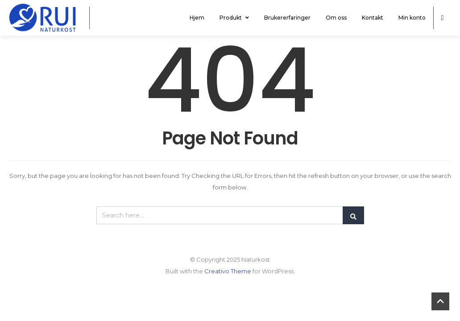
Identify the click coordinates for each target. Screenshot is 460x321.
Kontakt (372, 17)
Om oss (336, 17)
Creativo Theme (227, 271)
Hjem (197, 17)
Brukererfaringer (287, 17)
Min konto (412, 17)
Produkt (234, 17)
